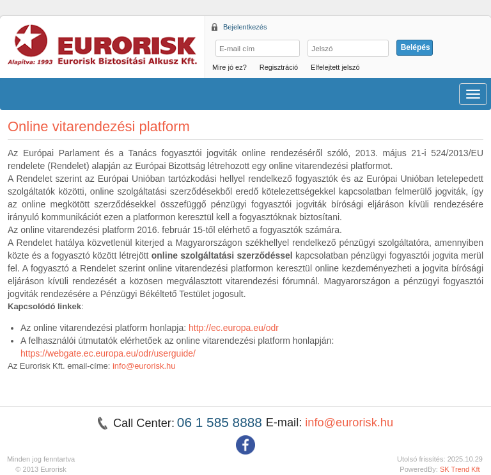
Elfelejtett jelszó (335, 67)
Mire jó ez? (229, 67)
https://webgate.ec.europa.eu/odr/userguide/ (108, 353)
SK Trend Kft (460, 469)
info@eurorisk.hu (144, 366)
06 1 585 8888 (221, 422)
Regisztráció (279, 67)
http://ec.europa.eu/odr (234, 328)
